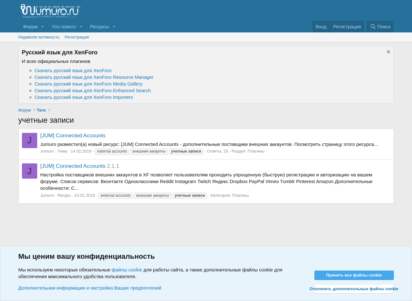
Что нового (64, 26)
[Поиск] (380, 26)
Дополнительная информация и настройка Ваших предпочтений (90, 288)
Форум (30, 26)
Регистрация (77, 37)
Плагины (256, 151)
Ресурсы (99, 26)
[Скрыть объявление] (387, 52)
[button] (42, 26)
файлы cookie (127, 269)
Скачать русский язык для (73, 70)
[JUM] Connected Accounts (73, 136)
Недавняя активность (39, 37)
